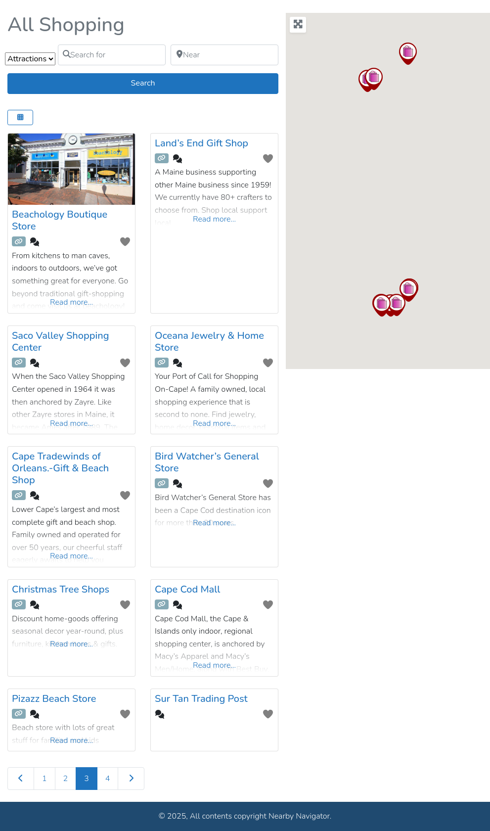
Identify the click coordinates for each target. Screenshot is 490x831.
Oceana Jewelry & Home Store (209, 341)
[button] (396, 305)
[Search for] (112, 55)
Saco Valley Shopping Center (60, 341)
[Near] (224, 55)
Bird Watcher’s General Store (207, 462)
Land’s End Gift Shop (201, 143)
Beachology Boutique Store (59, 220)
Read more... (71, 302)
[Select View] (20, 117)
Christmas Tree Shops (60, 589)
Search (155, 83)
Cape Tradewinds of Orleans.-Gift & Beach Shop (60, 468)
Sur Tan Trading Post (201, 698)
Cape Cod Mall (187, 589)
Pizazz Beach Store (54, 698)
